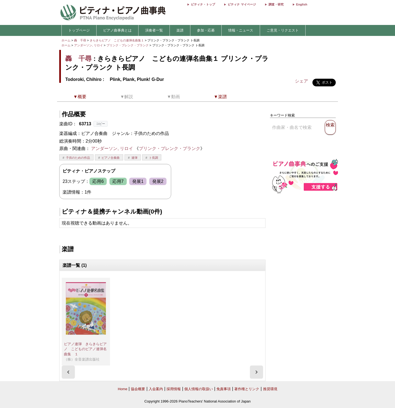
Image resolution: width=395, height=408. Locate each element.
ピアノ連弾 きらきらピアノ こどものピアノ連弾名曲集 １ (85, 349)
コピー (100, 123)
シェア (301, 81)
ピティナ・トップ (203, 4)
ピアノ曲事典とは (117, 30)
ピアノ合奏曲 (110, 157)
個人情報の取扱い (198, 389)
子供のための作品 (78, 157)
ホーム (65, 40)
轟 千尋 (80, 40)
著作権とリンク (246, 389)
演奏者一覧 (154, 30)
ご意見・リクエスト (283, 30)
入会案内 (156, 389)
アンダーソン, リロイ (88, 45)
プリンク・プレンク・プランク (127, 45)
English (301, 4)
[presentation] (68, 372)
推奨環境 (270, 389)
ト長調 (153, 157)
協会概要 (138, 389)
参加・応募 (206, 30)
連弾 (134, 157)
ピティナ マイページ (242, 4)
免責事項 (223, 389)
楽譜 (180, 30)
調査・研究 (276, 4)
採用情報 (174, 389)
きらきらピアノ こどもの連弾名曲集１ (117, 40)
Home (122, 389)
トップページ (79, 30)
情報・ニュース (240, 30)
